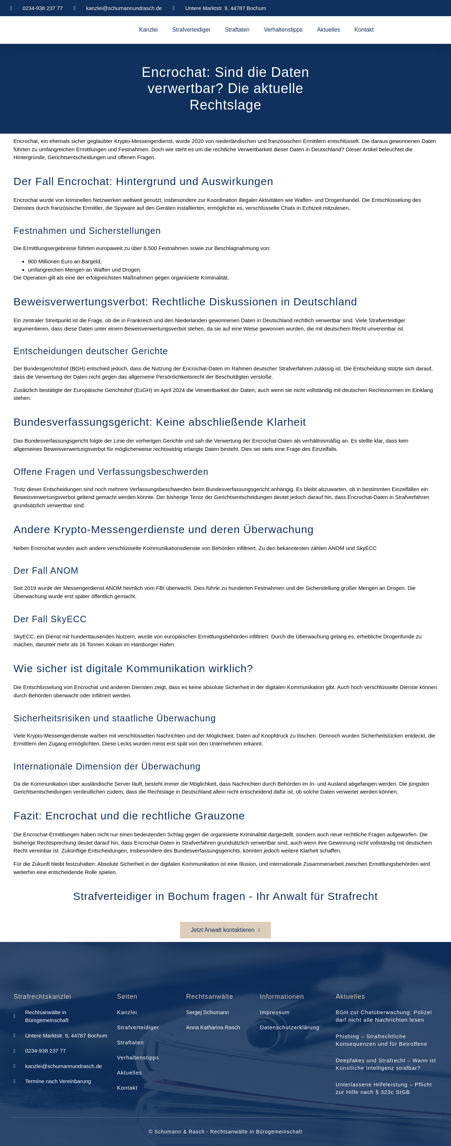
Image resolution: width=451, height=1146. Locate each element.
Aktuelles (328, 30)
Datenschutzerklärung (289, 1027)
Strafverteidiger (191, 30)
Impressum (275, 1012)
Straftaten (237, 30)
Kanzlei (148, 30)
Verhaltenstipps (283, 30)
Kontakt (364, 30)
